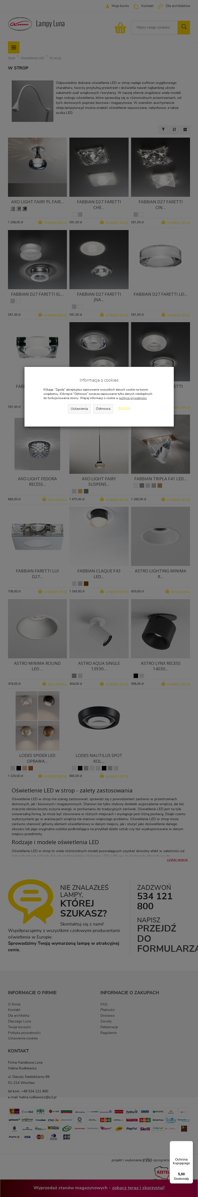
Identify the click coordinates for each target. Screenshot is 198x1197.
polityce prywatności (133, 398)
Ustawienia (79, 409)
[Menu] (190, 1144)
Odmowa (103, 409)
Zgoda (124, 409)
